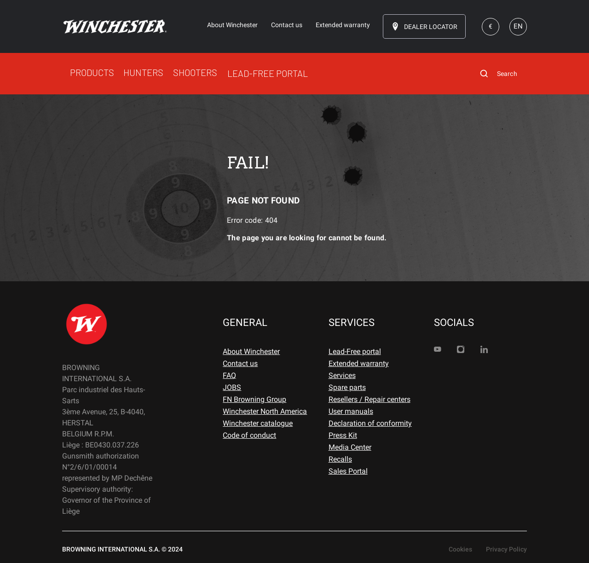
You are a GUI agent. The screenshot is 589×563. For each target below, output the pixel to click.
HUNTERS (143, 72)
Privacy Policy (506, 549)
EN (518, 26)
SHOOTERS (195, 72)
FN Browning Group (254, 399)
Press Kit (343, 435)
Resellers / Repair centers (369, 399)
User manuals (351, 411)
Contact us (240, 363)
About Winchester (251, 351)
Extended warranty (359, 363)
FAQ (229, 375)
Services (342, 375)
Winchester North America (265, 411)
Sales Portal (348, 471)
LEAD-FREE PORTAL (267, 73)
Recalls (340, 459)
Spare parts (347, 387)
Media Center (350, 447)
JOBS (232, 387)
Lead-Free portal (355, 351)
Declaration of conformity (370, 423)
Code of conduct (249, 435)
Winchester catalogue (258, 423)
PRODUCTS (92, 72)
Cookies (460, 549)
